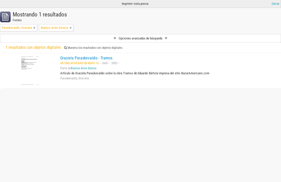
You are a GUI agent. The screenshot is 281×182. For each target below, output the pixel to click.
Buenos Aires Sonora (83, 68)
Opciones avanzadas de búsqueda (140, 38)
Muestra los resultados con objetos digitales (93, 48)
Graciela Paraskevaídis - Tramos (86, 58)
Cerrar (275, 4)
